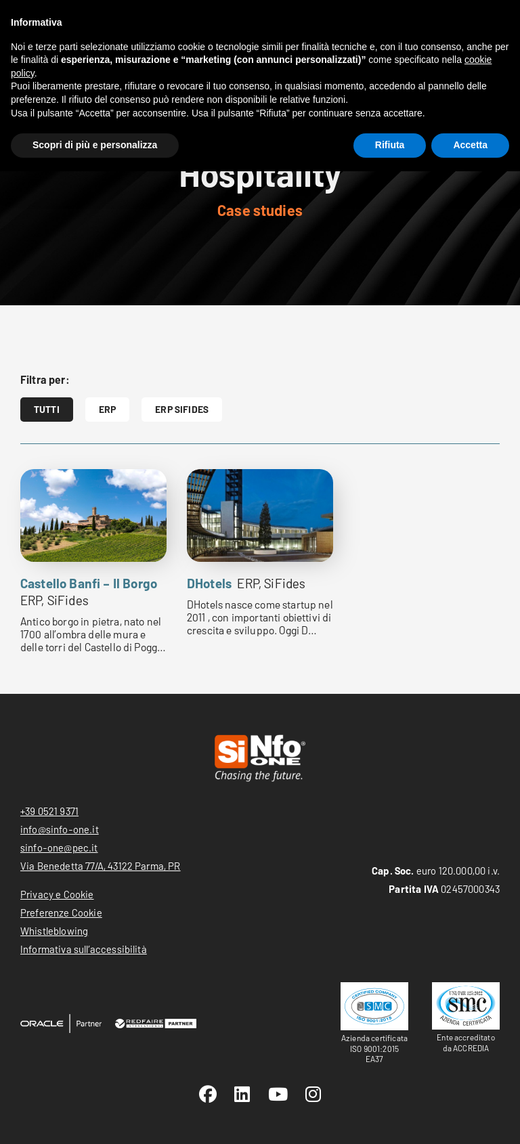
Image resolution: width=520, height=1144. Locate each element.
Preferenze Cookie (61, 912)
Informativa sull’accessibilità (83, 949)
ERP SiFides (182, 409)
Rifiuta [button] (390, 144)
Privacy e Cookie (57, 894)
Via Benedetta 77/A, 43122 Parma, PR (100, 866)
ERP (107, 409)
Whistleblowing (54, 931)
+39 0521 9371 (49, 811)
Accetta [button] (470, 144)
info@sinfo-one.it (59, 829)
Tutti (47, 409)
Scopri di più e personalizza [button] (94, 144)
